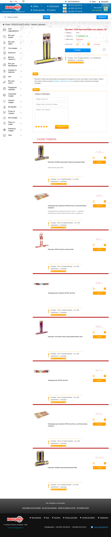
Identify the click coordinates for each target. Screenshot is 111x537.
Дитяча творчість (9, 58)
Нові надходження (10, 30)
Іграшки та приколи (9, 71)
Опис (35, 73)
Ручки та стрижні (9, 112)
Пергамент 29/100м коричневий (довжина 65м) (62, 467)
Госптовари (10, 48)
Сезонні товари (8, 101)
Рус (11, 1)
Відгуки (36, 89)
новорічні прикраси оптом (66, 508)
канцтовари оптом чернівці (31, 508)
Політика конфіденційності (15, 528)
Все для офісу (8, 43)
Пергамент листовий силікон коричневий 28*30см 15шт (65, 336)
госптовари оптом (83, 508)
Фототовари (10, 118)
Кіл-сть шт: (69, 44)
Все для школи (8, 36)
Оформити (102, 17)
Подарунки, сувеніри (10, 88)
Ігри (7, 77)
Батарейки (9, 107)
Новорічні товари (9, 130)
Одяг (7, 135)
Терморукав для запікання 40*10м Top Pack (61, 293)
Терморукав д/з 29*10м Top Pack (58, 380)
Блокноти (9, 53)
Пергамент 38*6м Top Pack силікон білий (60, 249)
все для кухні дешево (49, 508)
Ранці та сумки (9, 123)
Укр (16, 1)
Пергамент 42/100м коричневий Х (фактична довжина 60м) (66, 162)
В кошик (78, 50)
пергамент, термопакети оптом (63, 81)
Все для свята (8, 82)
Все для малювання (10, 65)
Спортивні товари (9, 95)
